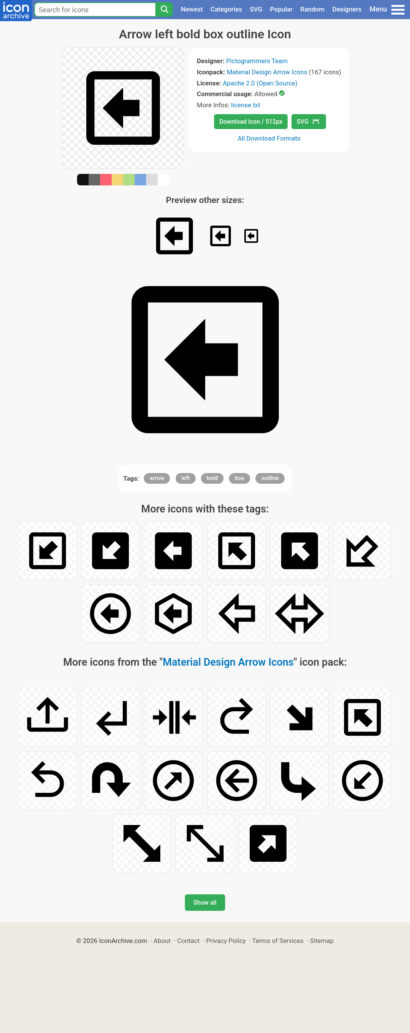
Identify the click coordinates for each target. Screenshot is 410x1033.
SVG (256, 9)
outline (270, 478)
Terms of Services (277, 941)
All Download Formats (269, 138)
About (162, 941)
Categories (226, 9)
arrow (157, 478)
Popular (281, 9)
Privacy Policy (225, 941)
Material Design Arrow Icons (267, 72)
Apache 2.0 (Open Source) (260, 83)
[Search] (164, 9)
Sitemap (322, 941)
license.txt (245, 105)
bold (212, 478)
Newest (192, 9)
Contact (188, 941)
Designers (346, 9)
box (239, 478)
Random (312, 9)
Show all (204, 902)
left (185, 478)
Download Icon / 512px (250, 121)
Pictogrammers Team (257, 61)
